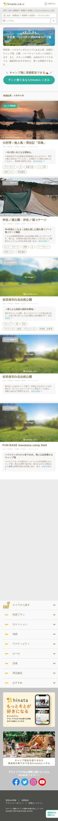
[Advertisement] (29, 510)
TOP (4, 10)
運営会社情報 (11, 800)
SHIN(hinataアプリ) (12, 214)
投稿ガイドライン (36, 803)
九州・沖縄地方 (13, 10)
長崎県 (23, 10)
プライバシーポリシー (15, 803)
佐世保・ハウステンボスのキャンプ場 (41, 10)
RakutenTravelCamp (12, 137)
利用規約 (25, 800)
